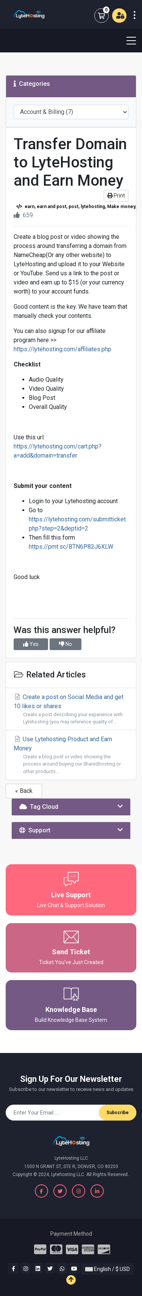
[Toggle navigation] (126, 40)
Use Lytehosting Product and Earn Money (71, 755)
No (65, 644)
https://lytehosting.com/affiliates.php (62, 349)
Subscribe (117, 1112)
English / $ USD (107, 1269)
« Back (24, 790)
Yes (31, 644)
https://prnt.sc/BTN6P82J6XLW (71, 546)
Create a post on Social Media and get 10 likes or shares (71, 709)
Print (116, 196)
